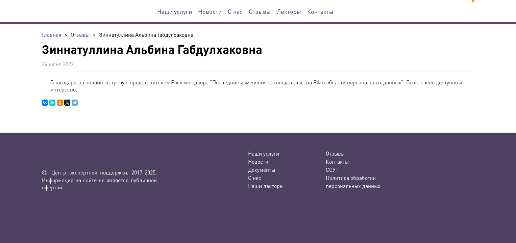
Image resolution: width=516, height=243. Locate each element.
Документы (261, 169)
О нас (235, 11)
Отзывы (260, 11)
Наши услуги (174, 11)
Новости (210, 11)
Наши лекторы (266, 185)
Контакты (320, 11)
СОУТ (332, 169)
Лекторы (289, 11)
